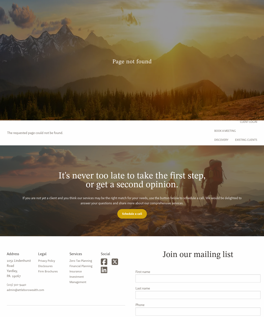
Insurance (75, 271)
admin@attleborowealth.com (25, 290)
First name (142, 272)
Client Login (248, 122)
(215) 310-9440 (16, 285)
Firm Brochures (48, 271)
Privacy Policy (46, 261)
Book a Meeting (225, 131)
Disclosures (45, 266)
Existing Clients (246, 140)
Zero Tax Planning (80, 261)
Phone (139, 305)
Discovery (221, 140)
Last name (142, 288)
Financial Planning (80, 266)
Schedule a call (132, 214)
